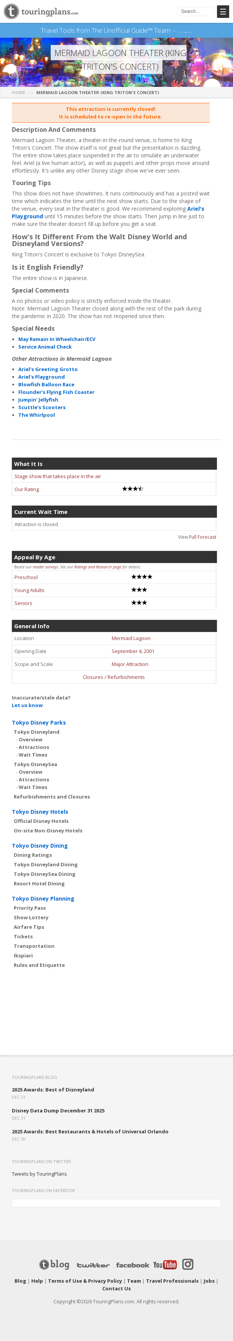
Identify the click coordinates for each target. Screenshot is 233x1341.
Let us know (27, 705)
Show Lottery (31, 917)
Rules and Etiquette (39, 965)
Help (37, 1281)
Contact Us (116, 1288)
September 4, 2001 (133, 651)
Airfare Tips (29, 927)
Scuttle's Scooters (42, 407)
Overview (30, 739)
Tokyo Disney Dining (40, 846)
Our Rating (26, 489)
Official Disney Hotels (41, 821)
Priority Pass (30, 908)
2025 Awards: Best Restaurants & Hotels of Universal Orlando (90, 1131)
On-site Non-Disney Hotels (48, 830)
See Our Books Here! (185, 30)
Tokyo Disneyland (36, 732)
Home (18, 93)
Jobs (209, 1281)
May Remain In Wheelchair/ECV (56, 339)
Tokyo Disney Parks (39, 723)
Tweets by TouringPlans (39, 1174)
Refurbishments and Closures (52, 797)
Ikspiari (23, 955)
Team (134, 1281)
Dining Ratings (33, 855)
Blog (20, 1281)
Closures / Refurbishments (114, 677)
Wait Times (33, 755)
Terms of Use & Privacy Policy (85, 1281)
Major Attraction (130, 664)
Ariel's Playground (41, 377)
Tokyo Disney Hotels (40, 812)
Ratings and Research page (97, 567)
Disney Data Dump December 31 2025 (58, 1110)
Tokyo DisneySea (35, 764)
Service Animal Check (45, 347)
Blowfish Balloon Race (46, 384)
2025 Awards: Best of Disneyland (53, 1090)
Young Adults (29, 590)
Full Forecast (202, 537)
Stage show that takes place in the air (57, 476)
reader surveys (45, 567)
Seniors (23, 603)
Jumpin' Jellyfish (38, 400)
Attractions (34, 747)
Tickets (23, 936)
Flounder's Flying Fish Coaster (56, 392)
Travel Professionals (172, 1281)
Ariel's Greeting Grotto (48, 369)
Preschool (26, 577)
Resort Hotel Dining (39, 883)
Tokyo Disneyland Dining (46, 864)
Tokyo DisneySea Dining (45, 874)
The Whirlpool (36, 415)
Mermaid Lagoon (131, 638)
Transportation (34, 946)
